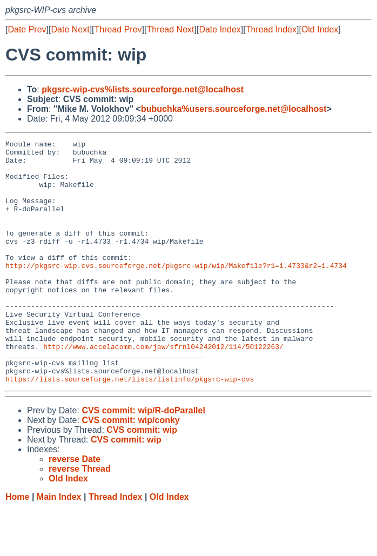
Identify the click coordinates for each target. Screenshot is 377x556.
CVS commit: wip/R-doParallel (143, 459)
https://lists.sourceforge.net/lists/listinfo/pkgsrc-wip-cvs (129, 427)
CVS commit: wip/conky (130, 468)
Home (17, 545)
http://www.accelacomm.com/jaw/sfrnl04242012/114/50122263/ (163, 388)
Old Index (319, 29)
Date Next (70, 29)
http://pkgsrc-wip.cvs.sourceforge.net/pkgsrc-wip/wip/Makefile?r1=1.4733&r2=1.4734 (176, 291)
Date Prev (27, 29)
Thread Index (271, 29)
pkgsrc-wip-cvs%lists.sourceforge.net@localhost (143, 89)
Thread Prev (118, 29)
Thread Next (170, 29)
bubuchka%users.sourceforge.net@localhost (234, 108)
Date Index (219, 29)
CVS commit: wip (141, 478)
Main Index (59, 545)
